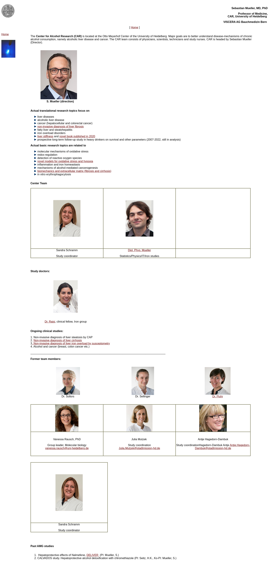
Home (134, 27)
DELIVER (93, 555)
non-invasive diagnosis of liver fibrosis (60, 126)
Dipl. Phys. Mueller (139, 250)
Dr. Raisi (50, 321)
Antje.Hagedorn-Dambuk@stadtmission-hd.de (222, 447)
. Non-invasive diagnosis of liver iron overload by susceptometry (71, 343)
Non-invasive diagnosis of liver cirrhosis (58, 340)
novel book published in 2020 (77, 136)
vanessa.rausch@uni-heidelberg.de (67, 448)
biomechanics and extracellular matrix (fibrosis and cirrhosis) (74, 171)
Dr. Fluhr (217, 396)
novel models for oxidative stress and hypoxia (65, 161)
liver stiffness (45, 136)
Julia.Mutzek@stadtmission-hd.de (139, 448)
